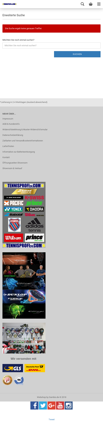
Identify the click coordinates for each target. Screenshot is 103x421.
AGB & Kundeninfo (11, 124)
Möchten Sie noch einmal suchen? (18, 40)
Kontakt (6, 157)
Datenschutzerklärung (12, 135)
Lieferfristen (8, 146)
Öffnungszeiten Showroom (14, 163)
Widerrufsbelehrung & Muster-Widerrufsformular (24, 129)
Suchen (77, 54)
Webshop (41, 397)
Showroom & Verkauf (12, 168)
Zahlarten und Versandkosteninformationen (22, 140)
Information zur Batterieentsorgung (18, 152)
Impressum (7, 118)
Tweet (52, 419)
